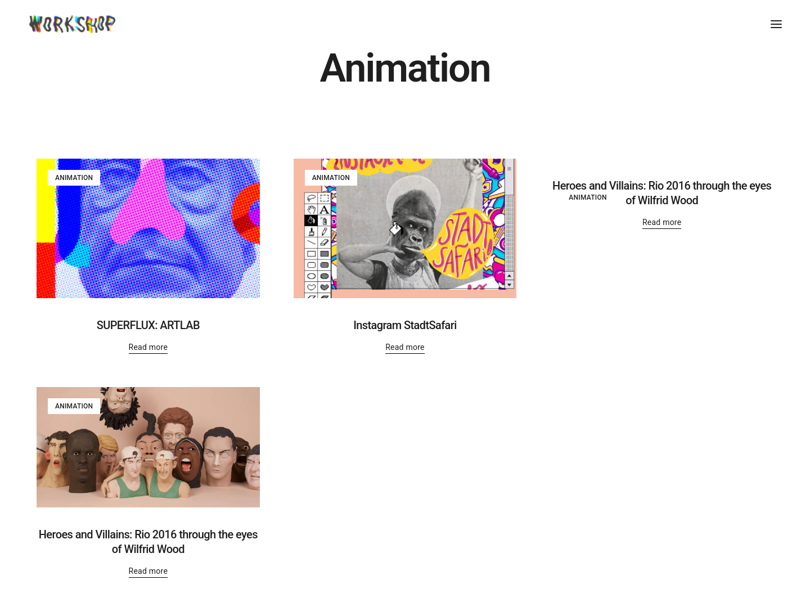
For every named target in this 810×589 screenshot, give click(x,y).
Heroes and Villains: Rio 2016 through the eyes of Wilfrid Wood (661, 193)
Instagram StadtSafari (405, 325)
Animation (74, 178)
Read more (148, 347)
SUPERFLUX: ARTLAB (148, 325)
